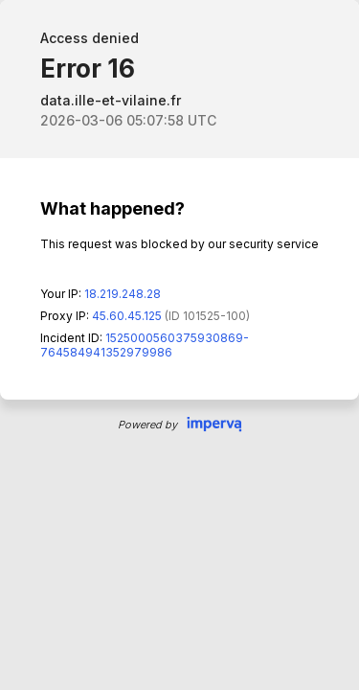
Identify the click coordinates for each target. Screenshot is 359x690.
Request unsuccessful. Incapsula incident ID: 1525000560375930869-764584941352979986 (179, 345)
